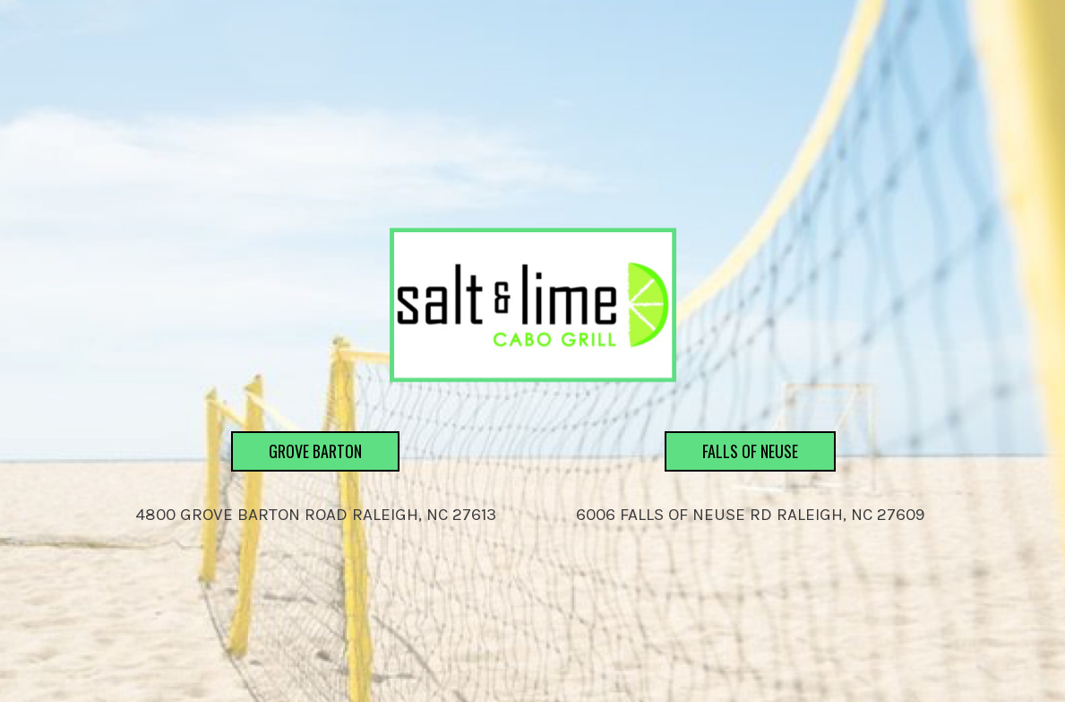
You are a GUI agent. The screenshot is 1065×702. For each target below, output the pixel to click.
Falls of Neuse (731, 500)
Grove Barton (296, 500)
